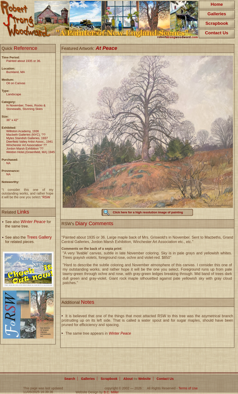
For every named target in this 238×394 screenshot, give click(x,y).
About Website (137, 379)
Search (69, 379)
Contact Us (216, 32)
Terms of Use (188, 388)
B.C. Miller (111, 392)
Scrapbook (216, 23)
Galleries (216, 13)
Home (217, 4)
